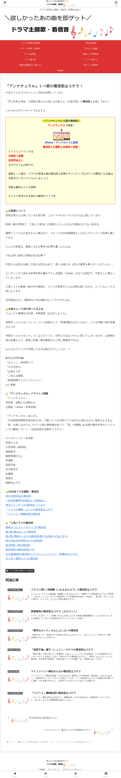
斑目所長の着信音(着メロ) (20, 549)
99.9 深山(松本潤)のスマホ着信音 (24, 540)
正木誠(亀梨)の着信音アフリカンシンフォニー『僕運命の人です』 (42, 554)
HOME (42, 769)
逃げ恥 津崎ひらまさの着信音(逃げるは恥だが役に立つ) (37, 536)
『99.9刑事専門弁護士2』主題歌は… (26, 500)
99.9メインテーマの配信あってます (25, 505)
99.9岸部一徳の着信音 (18, 545)
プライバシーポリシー (72, 769)
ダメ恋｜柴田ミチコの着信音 (22, 558)
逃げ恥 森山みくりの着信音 (21, 531)
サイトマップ (54, 769)
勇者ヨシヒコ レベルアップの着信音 (26, 527)
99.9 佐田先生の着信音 (18, 496)
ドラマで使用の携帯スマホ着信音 (19, 571)
